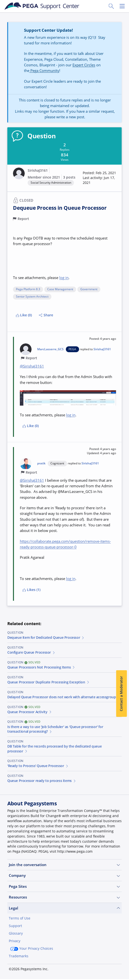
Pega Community (44, 70)
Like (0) (24, 315)
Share (46, 315)
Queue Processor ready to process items (41, 781)
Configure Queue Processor (31, 652)
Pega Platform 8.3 (28, 289)
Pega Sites (64, 886)
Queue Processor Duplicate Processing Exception (48, 682)
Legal (64, 908)
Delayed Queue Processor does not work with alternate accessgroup (63, 697)
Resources (64, 897)
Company (64, 875)
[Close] (122, 945)
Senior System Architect (32, 296)
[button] (99, 178)
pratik (41, 463)
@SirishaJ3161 (32, 366)
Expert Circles (83, 64)
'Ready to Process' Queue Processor (38, 766)
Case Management (60, 289)
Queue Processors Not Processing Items (41, 667)
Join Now (20, 968)
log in (64, 277)
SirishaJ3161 (38, 170)
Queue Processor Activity (29, 712)
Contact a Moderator (121, 693)
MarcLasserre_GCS (50, 349)
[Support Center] (41, 6)
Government (88, 289)
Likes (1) (31, 590)
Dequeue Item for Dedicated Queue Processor (46, 637)
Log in (46, 968)
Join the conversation (64, 865)
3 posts (69, 177)
